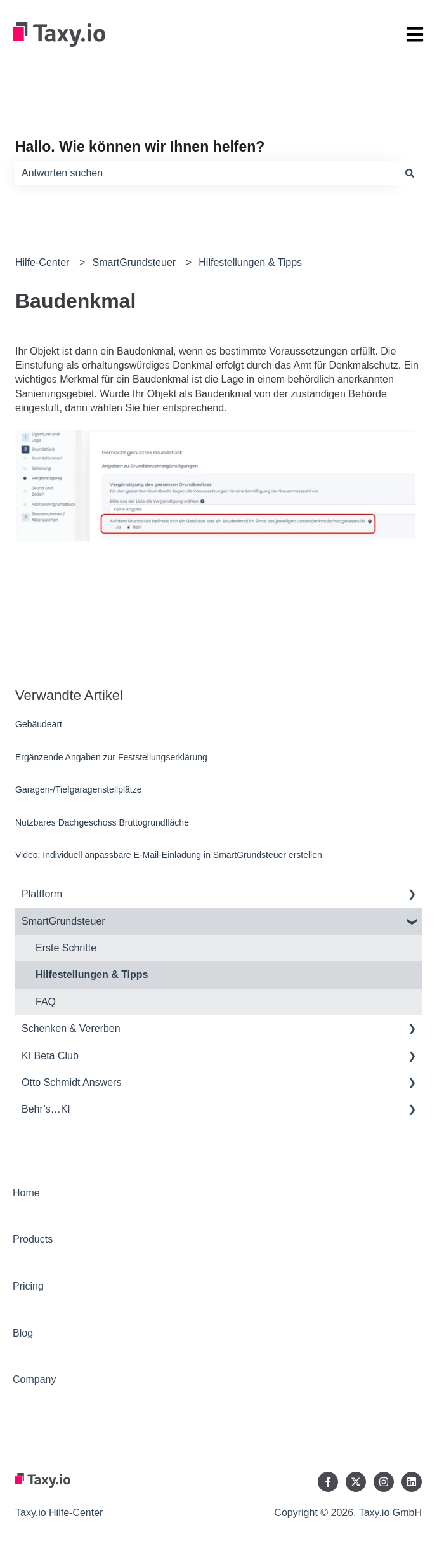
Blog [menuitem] (23, 1333)
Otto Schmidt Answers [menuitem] (71, 1082)
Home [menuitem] (26, 1192)
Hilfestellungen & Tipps (250, 262)
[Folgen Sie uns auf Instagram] (384, 1482)
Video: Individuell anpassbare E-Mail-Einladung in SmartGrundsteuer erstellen (168, 855)
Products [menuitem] (33, 1239)
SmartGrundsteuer (134, 262)
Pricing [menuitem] (28, 1286)
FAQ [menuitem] (46, 1001)
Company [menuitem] (34, 1379)
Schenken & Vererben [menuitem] (71, 1028)
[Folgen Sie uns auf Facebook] (328, 1482)
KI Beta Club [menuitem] (50, 1055)
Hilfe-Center (42, 262)
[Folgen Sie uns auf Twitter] (356, 1482)
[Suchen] (410, 173)
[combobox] (206, 173)
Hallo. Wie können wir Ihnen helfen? (139, 146)
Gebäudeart (38, 724)
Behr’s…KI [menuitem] (46, 1109)
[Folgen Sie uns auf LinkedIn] (411, 1482)
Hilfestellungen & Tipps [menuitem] (92, 974)
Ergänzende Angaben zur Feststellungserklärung (111, 757)
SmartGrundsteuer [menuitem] (63, 921)
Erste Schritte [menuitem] (66, 947)
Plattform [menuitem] (42, 893)
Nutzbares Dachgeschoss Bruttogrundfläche (102, 822)
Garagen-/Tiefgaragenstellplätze (78, 789)
